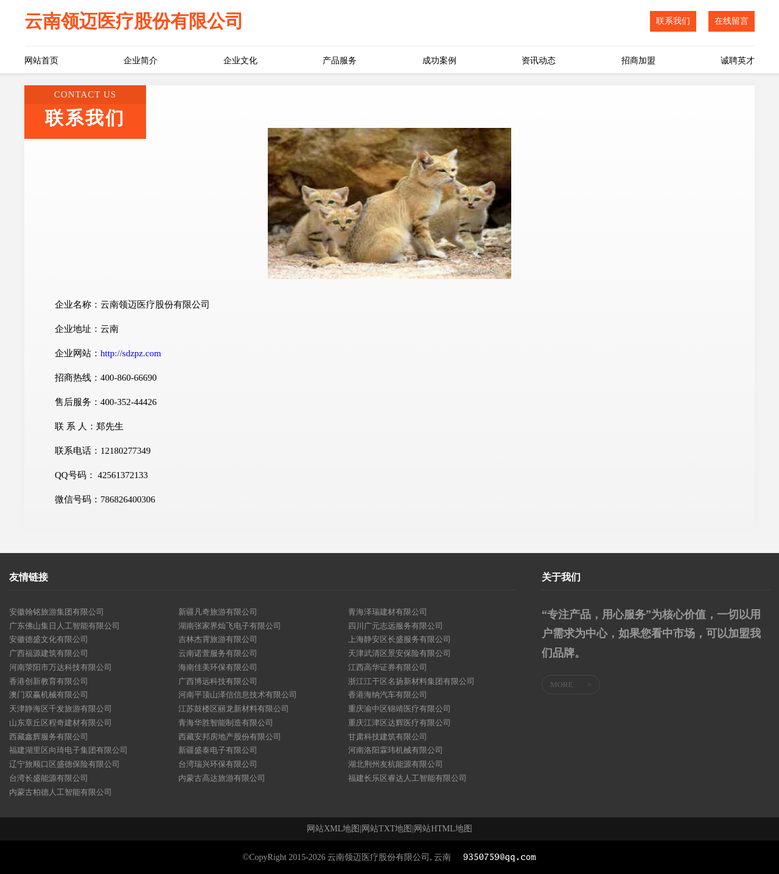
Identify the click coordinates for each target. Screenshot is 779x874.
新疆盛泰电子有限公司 (217, 750)
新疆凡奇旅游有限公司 (217, 611)
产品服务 (340, 60)
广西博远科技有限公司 (217, 681)
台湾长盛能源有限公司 (48, 778)
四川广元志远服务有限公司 (395, 625)
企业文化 (240, 60)
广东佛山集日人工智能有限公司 (64, 625)
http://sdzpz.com (130, 353)
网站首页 (41, 60)
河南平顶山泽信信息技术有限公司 (237, 694)
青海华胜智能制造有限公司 (225, 722)
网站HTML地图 (443, 829)
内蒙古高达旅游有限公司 (221, 778)
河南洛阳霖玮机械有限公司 (395, 750)
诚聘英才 (738, 60)
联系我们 (673, 21)
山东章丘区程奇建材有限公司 (60, 722)
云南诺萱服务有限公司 (217, 653)
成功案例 (439, 60)
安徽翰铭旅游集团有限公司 (56, 611)
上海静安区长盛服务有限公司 (399, 639)
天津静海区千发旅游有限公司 (60, 708)
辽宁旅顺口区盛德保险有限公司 (64, 764)
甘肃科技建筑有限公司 (387, 736)
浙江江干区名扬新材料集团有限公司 (411, 681)
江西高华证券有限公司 (387, 667)
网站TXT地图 (387, 829)
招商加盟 (638, 60)
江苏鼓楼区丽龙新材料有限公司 (233, 708)
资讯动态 (539, 60)
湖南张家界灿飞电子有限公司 (229, 625)
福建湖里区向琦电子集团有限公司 (68, 750)
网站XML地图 (333, 829)
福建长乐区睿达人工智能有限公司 (407, 778)
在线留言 (731, 21)
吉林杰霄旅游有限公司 (217, 639)
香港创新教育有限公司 (48, 681)
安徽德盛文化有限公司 (48, 639)
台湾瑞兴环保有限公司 (217, 764)
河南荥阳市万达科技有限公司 (60, 667)
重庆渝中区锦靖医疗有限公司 (399, 708)
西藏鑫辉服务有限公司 (48, 736)
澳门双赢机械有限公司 (48, 694)
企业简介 (141, 60)
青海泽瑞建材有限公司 (387, 611)
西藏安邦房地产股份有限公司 (229, 736)
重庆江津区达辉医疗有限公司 (399, 722)
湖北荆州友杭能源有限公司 (395, 764)
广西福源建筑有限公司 (48, 653)
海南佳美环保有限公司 (217, 667)
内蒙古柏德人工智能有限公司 (60, 792)
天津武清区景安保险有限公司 (399, 653)
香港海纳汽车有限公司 (387, 694)
